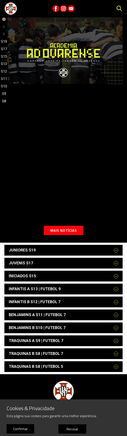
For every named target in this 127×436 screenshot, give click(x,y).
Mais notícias (63, 230)
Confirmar (20, 428)
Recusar (72, 429)
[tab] (63, 250)
